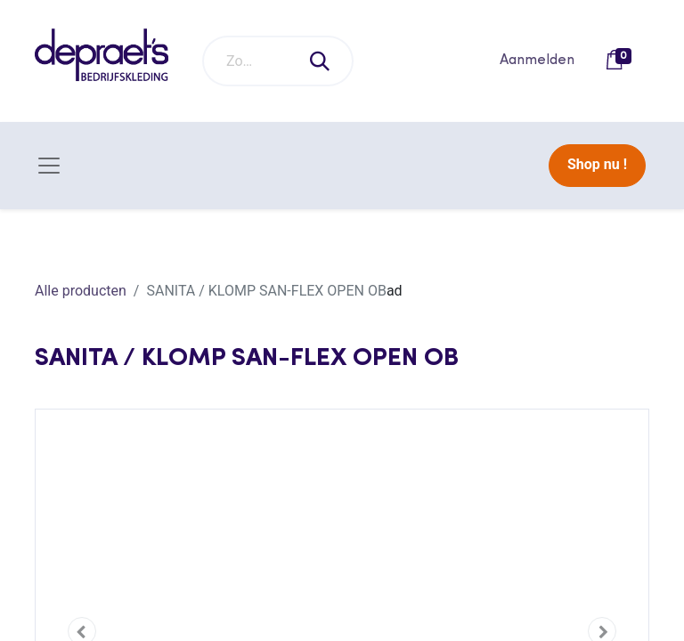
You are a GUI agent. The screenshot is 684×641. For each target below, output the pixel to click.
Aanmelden (537, 60)
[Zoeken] (321, 61)
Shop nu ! (597, 164)
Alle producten (80, 290)
